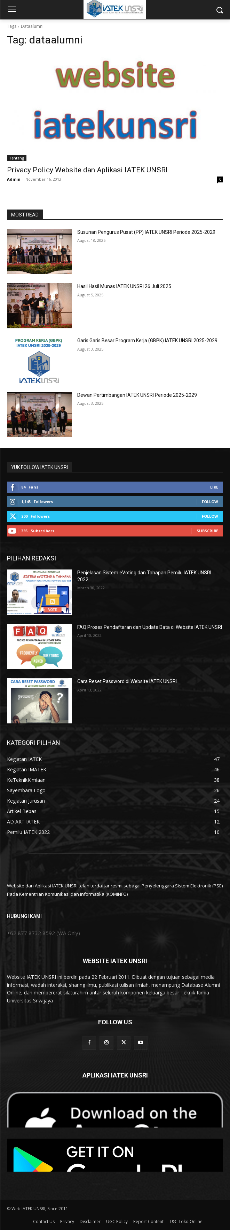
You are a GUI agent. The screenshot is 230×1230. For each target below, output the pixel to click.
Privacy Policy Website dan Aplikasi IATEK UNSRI (87, 170)
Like (214, 487)
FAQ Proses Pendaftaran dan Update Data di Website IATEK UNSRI (149, 627)
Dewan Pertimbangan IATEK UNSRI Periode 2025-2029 (137, 395)
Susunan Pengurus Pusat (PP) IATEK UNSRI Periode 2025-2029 (146, 232)
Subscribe (207, 530)
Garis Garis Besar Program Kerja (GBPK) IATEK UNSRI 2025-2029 (147, 340)
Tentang (16, 158)
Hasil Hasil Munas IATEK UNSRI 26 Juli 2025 (124, 286)
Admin (14, 179)
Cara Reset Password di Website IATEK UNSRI (127, 681)
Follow (210, 501)
